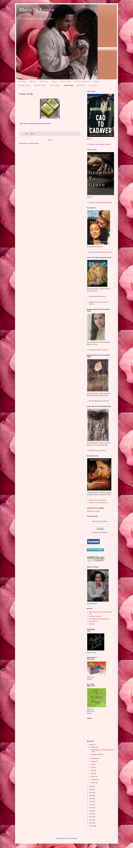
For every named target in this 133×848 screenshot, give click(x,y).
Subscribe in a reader (93, 511)
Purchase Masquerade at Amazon (99, 401)
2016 (91, 807)
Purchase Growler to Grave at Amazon (100, 202)
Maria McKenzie (36, 9)
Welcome (32, 81)
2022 (91, 789)
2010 (91, 826)
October (93, 747)
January (93, 782)
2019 (91, 798)
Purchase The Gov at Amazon (98, 500)
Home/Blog (22, 81)
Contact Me (93, 85)
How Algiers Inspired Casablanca (99, 619)
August (93, 761)
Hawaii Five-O (93, 621)
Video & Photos (54, 85)
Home (50, 140)
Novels (54, 81)
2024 (91, 744)
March (93, 776)
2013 (91, 817)
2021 (91, 792)
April (92, 773)
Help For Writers (40, 85)
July (92, 764)
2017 (91, 804)
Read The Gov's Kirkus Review (98, 502)
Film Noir (92, 624)
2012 (91, 820)
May (92, 770)
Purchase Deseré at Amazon (97, 296)
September (94, 758)
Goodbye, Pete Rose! (95, 616)
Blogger (74, 838)
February (94, 779)
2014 (91, 814)
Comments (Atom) (33, 143)
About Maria (44, 81)
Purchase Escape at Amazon (97, 450)
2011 (91, 823)
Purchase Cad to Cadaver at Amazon (100, 144)
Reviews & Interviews (82, 81)
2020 (91, 795)
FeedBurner (104, 532)
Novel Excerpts (65, 81)
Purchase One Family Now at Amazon (100, 252)
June (92, 767)
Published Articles (24, 85)
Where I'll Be (68, 85)
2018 (91, 801)
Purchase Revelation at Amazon (98, 350)
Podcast (96, 81)
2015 (91, 811)
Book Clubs (81, 85)
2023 (91, 786)
